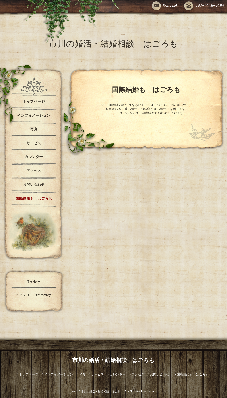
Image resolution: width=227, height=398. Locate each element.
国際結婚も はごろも (36, 199)
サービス (34, 143)
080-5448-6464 (204, 6)
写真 (33, 129)
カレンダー (34, 157)
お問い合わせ (34, 185)
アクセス (34, 171)
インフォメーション (33, 116)
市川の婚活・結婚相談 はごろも (113, 45)
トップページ (34, 102)
